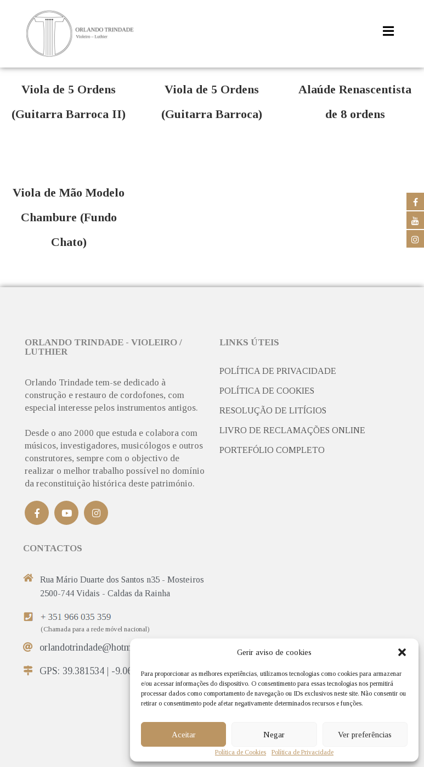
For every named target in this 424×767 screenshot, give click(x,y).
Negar (274, 734)
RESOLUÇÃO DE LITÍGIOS (272, 410)
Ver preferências (365, 734)
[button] (402, 652)
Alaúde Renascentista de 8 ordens (354, 101)
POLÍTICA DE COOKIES (266, 391)
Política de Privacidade (302, 752)
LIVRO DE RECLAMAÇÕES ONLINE (292, 430)
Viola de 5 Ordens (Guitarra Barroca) (211, 101)
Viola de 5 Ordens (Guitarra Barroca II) (69, 101)
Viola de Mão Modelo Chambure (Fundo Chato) (69, 217)
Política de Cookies (240, 752)
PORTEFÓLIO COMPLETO (272, 450)
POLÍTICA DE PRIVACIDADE (277, 371)
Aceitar (184, 734)
